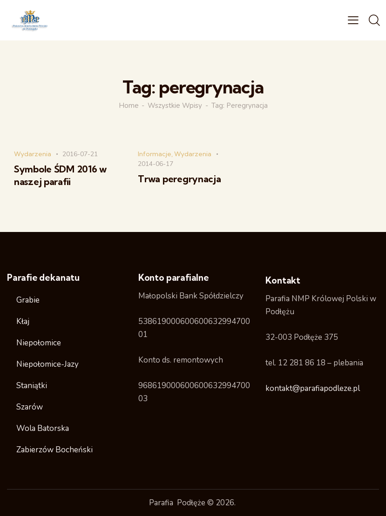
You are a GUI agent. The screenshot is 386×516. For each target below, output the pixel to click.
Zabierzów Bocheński (54, 449)
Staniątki (31, 385)
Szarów (29, 407)
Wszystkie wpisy (175, 105)
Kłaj (22, 321)
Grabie (28, 300)
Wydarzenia (32, 154)
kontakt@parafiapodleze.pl (312, 388)
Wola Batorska (42, 428)
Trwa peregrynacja (179, 179)
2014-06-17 (155, 163)
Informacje (154, 154)
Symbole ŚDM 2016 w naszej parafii (60, 175)
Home (129, 105)
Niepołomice (38, 342)
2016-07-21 (80, 154)
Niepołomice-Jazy (47, 364)
